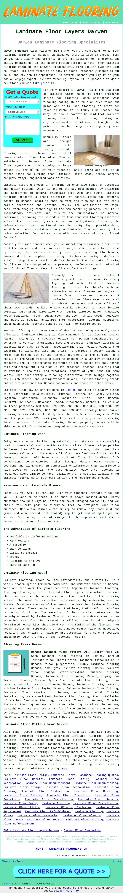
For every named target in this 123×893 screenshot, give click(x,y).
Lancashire (11, 708)
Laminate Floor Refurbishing (96, 783)
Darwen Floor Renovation (82, 830)
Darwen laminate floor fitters (56, 652)
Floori (7, 884)
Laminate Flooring (56, 803)
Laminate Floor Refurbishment (47, 783)
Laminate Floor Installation (49, 799)
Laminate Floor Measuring (96, 791)
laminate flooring (36, 334)
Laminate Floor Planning (82, 815)
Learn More (64, 890)
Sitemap (6, 861)
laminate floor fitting (62, 656)
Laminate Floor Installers (69, 795)
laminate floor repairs (24, 692)
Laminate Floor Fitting (69, 779)
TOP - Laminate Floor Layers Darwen (31, 830)
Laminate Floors (63, 775)
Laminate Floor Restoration (68, 787)
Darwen (71, 390)
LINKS (75, 22)
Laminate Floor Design (30, 775)
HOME (65, 22)
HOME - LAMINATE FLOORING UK (61, 849)
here (64, 768)
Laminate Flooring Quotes (98, 775)
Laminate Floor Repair (44, 819)
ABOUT (86, 22)
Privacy (117, 861)
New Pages (18, 861)
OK (78, 890)
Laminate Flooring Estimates (69, 807)
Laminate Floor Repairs (23, 779)
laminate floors (70, 700)
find (16, 731)
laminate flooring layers (58, 79)
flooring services (83, 704)
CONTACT (97, 22)
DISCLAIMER (111, 22)
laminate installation (97, 660)
